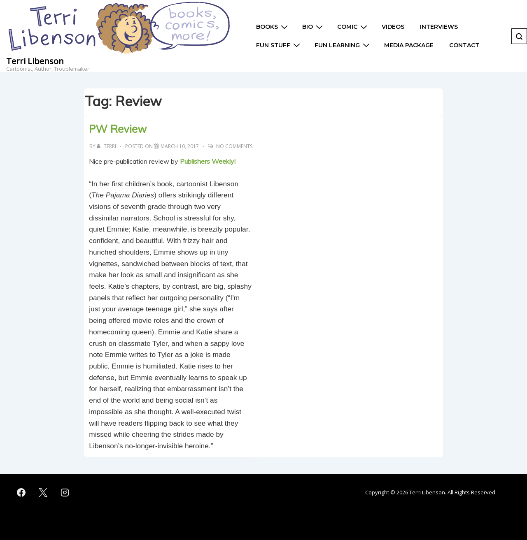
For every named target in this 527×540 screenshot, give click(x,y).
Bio (313, 27)
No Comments (234, 146)
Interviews (439, 26)
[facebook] (21, 492)
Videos (393, 26)
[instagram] (65, 492)
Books (273, 27)
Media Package (409, 45)
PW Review (118, 129)
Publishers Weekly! (208, 161)
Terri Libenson (35, 61)
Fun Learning (343, 45)
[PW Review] (180, 146)
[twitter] (43, 492)
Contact (464, 45)
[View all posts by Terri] (107, 146)
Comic (353, 27)
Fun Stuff (279, 45)
